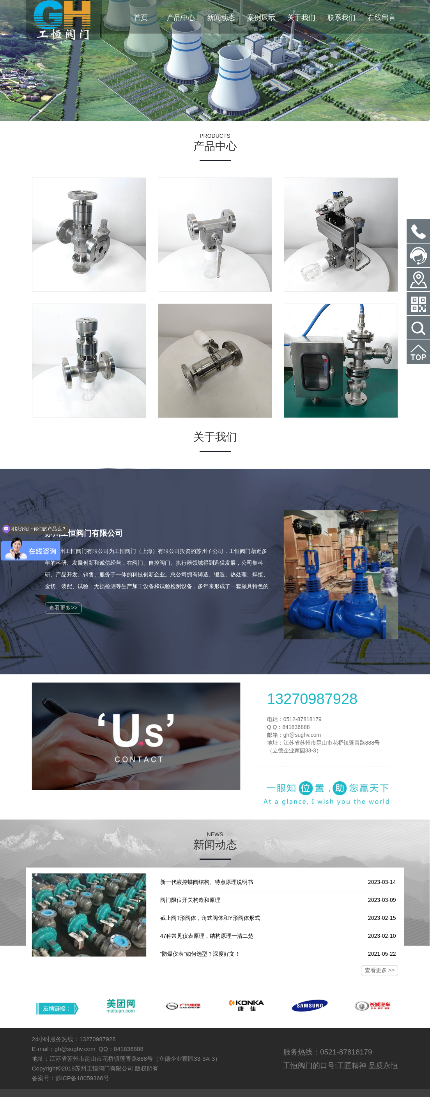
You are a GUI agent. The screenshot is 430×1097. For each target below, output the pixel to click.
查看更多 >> (380, 970)
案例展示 (261, 17)
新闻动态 (221, 17)
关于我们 (301, 17)
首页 (141, 17)
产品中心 (181, 17)
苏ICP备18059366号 (82, 1078)
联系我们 (341, 17)
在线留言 (382, 17)
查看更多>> (63, 608)
